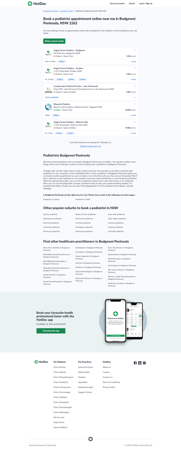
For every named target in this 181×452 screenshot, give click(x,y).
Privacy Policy (109, 387)
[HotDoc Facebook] (135, 363)
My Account (59, 417)
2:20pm (71, 79)
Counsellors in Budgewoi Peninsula (89, 252)
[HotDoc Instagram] (144, 363)
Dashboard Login (85, 387)
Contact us (107, 377)
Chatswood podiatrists (84, 219)
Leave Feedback (60, 427)
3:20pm (62, 61)
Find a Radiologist (61, 412)
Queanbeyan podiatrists (52, 219)
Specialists (82, 382)
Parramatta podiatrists (84, 231)
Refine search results (54, 41)
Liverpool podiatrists (116, 223)
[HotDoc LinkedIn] (140, 363)
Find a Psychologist (62, 392)
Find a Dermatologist (63, 407)
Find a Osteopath (61, 402)
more (133, 61)
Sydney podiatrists (50, 214)
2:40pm (83, 79)
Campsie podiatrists (115, 227)
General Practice (85, 367)
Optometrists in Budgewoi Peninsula (122, 254)
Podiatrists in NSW (66, 11)
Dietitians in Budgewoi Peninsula (88, 267)
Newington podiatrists (84, 227)
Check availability (90, 97)
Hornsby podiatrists (83, 223)
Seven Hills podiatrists (116, 214)
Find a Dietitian (60, 397)
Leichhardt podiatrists (51, 227)
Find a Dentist (60, 372)
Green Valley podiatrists (117, 219)
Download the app (51, 331)
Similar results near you (90, 146)
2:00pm (60, 79)
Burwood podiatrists (51, 223)
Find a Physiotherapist (63, 377)
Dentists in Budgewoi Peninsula (88, 263)
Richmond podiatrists (51, 231)
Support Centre (85, 392)
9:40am (59, 133)
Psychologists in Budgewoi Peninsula (122, 266)
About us (107, 367)
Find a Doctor (60, 367)
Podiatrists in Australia (50, 11)
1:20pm (70, 133)
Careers (106, 372)
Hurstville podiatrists (116, 231)
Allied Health (84, 372)
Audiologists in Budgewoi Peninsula (89, 248)
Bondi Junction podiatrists (86, 214)
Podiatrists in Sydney (51, 199)
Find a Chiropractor (62, 387)
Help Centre (59, 422)
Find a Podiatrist (61, 382)
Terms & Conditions (111, 382)
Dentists (82, 377)
